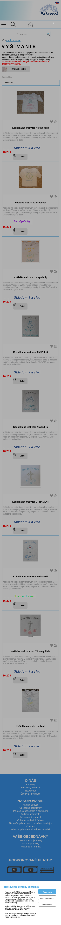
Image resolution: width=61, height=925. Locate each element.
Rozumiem (47, 892)
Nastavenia (47, 905)
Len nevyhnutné (47, 898)
